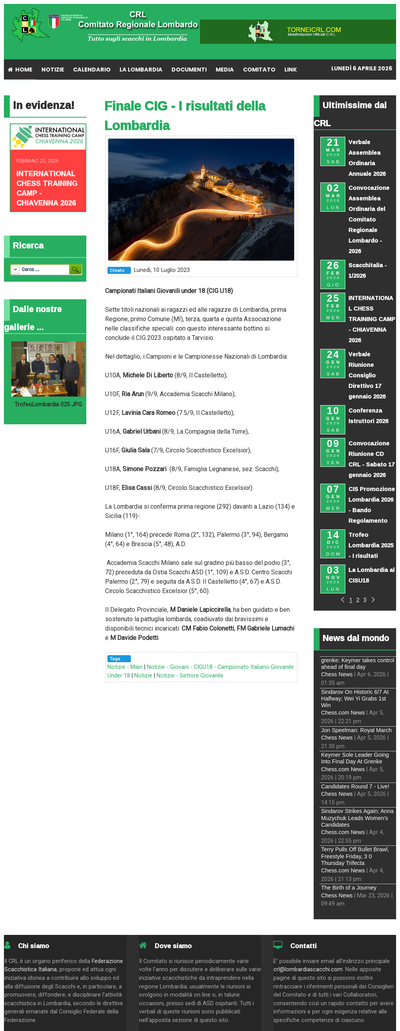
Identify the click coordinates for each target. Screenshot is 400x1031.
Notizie (143, 675)
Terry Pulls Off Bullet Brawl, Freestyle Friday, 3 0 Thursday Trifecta (355, 856)
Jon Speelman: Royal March (356, 730)
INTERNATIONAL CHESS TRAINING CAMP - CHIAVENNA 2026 (46, 188)
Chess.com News (343, 712)
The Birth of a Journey (349, 887)
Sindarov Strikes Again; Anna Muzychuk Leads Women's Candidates (357, 818)
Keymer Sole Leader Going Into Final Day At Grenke (355, 758)
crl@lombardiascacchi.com (308, 969)
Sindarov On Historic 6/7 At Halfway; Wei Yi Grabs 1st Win (355, 699)
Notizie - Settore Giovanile (190, 675)
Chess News (337, 674)
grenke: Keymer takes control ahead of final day (357, 663)
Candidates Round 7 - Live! (355, 786)
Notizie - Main (125, 667)
